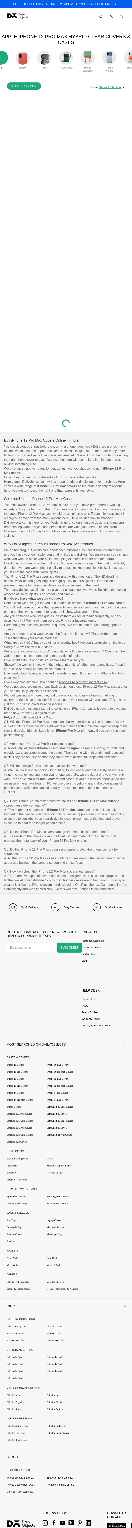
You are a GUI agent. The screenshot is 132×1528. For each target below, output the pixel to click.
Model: (94, 87)
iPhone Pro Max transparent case (83, 682)
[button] (66, 1044)
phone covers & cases (56, 451)
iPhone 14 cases (84, 708)
